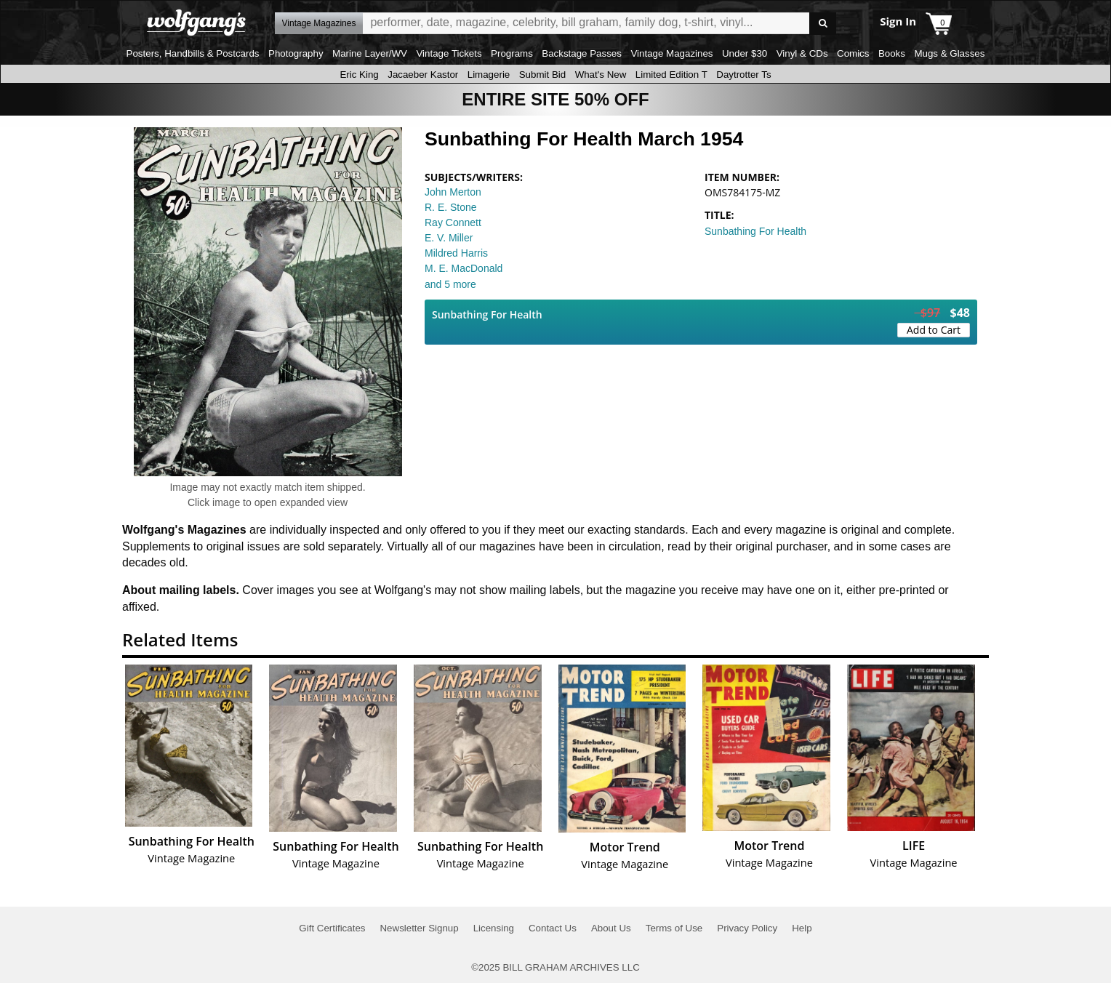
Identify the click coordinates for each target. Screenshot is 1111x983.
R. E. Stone (451, 207)
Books (891, 53)
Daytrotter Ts (743, 74)
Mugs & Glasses (949, 53)
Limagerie (489, 74)
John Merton (453, 192)
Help (801, 928)
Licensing (493, 928)
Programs (512, 53)
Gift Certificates (332, 928)
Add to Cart (933, 330)
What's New (601, 74)
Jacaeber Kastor (423, 74)
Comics (853, 53)
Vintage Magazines (671, 53)
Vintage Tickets (448, 53)
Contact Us (553, 928)
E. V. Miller (449, 238)
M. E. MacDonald (463, 268)
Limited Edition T (671, 74)
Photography (296, 53)
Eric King (359, 74)
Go (822, 23)
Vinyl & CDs (802, 53)
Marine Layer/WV (369, 53)
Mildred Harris (456, 253)
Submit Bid (542, 74)
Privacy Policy (747, 928)
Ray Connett (453, 222)
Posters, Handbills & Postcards (193, 53)
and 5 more (450, 284)
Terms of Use (674, 928)
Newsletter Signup (419, 928)
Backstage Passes (582, 53)
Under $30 (744, 53)
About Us (611, 928)
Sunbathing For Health (755, 231)
